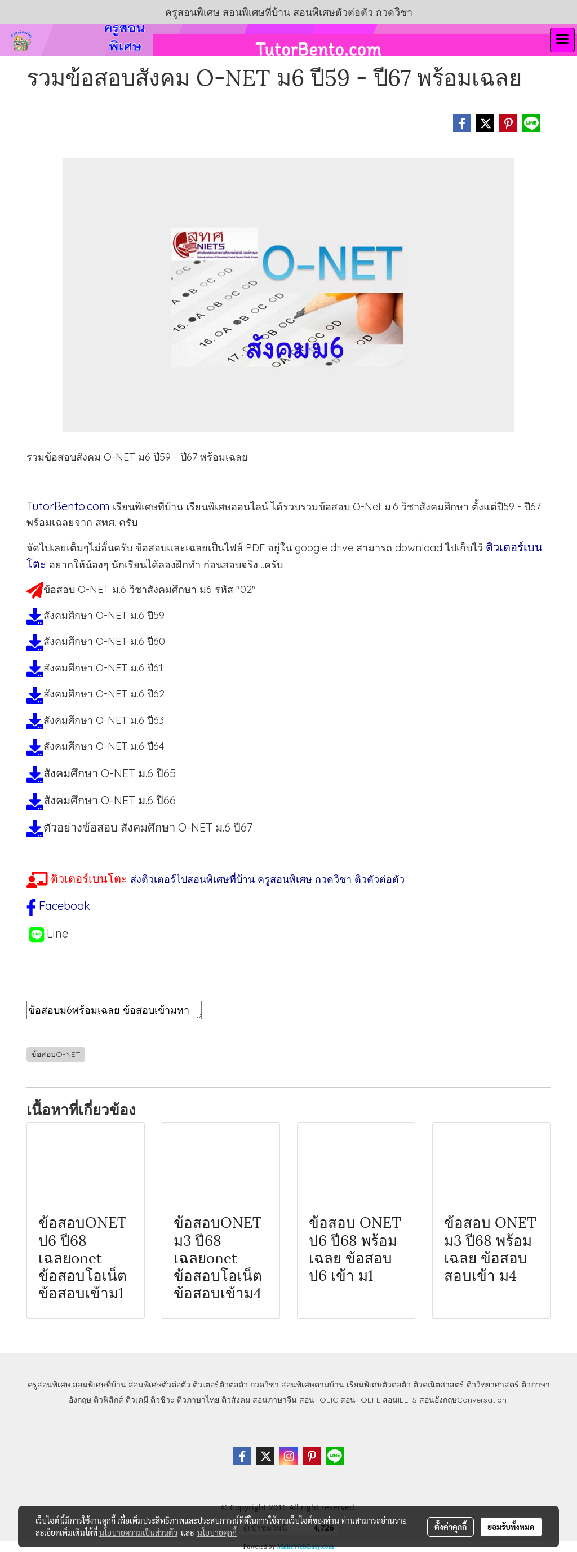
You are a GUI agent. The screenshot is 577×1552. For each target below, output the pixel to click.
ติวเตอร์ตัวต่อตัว (220, 1384)
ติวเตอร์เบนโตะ (89, 879)
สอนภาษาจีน (274, 1400)
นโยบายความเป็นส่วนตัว (138, 1532)
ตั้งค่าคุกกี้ (450, 1527)
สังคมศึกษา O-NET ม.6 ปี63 (103, 720)
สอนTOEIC (318, 1400)
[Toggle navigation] (562, 40)
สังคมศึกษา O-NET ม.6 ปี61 (103, 667)
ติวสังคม (235, 1400)
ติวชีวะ (162, 1400)
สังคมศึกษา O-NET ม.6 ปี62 (104, 693)
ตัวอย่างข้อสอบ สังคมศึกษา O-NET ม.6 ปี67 (147, 827)
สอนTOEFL (360, 1400)
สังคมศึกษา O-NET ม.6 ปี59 (104, 615)
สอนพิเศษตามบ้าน (312, 1384)
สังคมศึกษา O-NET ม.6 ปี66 (109, 800)
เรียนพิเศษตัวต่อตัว (380, 1384)
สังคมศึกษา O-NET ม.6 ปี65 (109, 773)
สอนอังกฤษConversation (463, 1400)
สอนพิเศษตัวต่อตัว (159, 1384)
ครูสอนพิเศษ (49, 1384)
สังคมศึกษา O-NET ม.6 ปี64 (103, 746)
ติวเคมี (137, 1400)
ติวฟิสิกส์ (108, 1400)
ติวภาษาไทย (198, 1400)
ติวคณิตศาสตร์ (438, 1384)
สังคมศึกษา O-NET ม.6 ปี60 (104, 641)
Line (57, 933)
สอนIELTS (400, 1400)
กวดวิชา (264, 1384)
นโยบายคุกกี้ (217, 1532)
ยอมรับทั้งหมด (511, 1527)
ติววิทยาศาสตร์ (493, 1384)
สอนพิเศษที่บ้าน (99, 1384)
